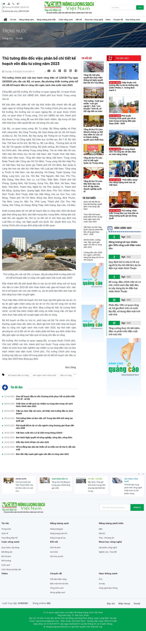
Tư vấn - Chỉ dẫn (95, 479)
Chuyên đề (118, 20)
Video (108, 20)
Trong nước (21, 479)
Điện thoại (124, 603)
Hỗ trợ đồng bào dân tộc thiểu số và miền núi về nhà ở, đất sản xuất (45, 448)
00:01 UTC (25, 7)
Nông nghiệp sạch (57, 592)
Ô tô (101, 579)
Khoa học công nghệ (94, 20)
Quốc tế (4, 533)
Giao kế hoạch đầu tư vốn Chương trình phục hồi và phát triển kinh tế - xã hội (45, 397)
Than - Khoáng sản (106, 537)
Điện (101, 529)
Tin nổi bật (87, 58)
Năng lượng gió (56, 529)
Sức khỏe (54, 552)
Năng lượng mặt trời (58, 533)
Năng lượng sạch (26, 20)
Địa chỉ (111, 603)
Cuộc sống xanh (66, 20)
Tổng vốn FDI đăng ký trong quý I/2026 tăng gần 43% (61, 485)
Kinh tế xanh (55, 547)
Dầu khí (102, 533)
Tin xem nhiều (89, 198)
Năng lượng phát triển (46, 20)
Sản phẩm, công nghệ (131, 480)
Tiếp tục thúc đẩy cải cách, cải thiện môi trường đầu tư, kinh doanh (44, 412)
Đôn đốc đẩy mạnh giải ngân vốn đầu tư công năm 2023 (42, 454)
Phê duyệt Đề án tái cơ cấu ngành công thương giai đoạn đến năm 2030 (45, 426)
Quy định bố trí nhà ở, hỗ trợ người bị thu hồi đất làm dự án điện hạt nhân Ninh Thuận (125, 265)
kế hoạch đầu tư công (18, 375)
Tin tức (13, 20)
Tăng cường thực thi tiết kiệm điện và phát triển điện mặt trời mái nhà (124, 331)
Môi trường (6, 560)
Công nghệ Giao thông (108, 588)
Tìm (139, 7)
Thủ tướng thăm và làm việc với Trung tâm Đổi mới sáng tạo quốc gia (44, 419)
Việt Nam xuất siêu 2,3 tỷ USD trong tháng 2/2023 (39, 433)
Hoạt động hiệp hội (9, 537)
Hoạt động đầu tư (60, 479)
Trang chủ (7, 38)
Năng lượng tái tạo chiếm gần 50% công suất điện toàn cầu (125, 245)
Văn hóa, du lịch (56, 556)
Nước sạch (5, 565)
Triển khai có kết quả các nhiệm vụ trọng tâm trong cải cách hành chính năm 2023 (44, 405)
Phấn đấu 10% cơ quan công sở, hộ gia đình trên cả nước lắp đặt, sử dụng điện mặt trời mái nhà (124, 309)
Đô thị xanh (6, 556)
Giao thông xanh (133, 20)
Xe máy (102, 583)
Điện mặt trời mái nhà (59, 583)
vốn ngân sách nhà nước (44, 375)
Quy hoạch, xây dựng (10, 547)
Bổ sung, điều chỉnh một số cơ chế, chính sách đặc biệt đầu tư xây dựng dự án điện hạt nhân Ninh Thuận (125, 286)
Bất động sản (6, 552)
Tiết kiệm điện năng (58, 579)
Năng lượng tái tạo (58, 537)
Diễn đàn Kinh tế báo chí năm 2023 (32, 442)
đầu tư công (66, 375)
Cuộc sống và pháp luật (11, 569)
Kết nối (79, 20)
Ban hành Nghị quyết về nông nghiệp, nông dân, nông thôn (44, 437)
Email (137, 603)
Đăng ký (137, 507)
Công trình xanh (57, 588)
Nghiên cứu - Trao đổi (108, 552)
